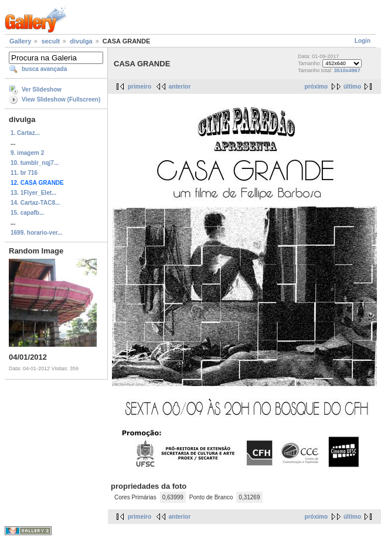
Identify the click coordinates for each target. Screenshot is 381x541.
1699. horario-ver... (36, 232)
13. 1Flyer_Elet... (33, 193)
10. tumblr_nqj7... (35, 163)
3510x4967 (347, 70)
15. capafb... (27, 212)
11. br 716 (24, 173)
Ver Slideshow (42, 89)
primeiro (139, 86)
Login (362, 41)
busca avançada (44, 69)
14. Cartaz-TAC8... (35, 203)
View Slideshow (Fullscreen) (61, 99)
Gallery (20, 41)
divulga (81, 41)
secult (50, 41)
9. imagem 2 (27, 153)
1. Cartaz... (25, 133)
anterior (179, 86)
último (352, 86)
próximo (316, 86)
